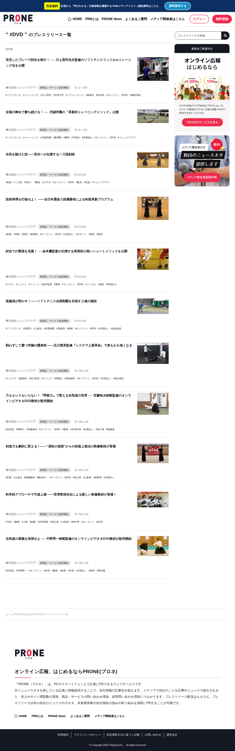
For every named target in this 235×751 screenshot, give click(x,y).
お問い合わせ (153, 734)
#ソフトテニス (13, 95)
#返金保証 (116, 328)
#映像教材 (29, 477)
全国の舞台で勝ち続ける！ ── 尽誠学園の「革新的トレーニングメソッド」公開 (62, 112)
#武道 (87, 182)
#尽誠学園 (45, 137)
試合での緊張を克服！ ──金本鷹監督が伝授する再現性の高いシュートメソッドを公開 (66, 251)
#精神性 (34, 234)
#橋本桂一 (42, 477)
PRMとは (92, 19)
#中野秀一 (21, 570)
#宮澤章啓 (42, 522)
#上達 (25, 522)
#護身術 (22, 378)
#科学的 (100, 95)
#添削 (92, 234)
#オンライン (112, 95)
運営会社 (171, 734)
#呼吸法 (58, 378)
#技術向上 (111, 284)
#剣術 (9, 182)
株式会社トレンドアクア (21, 87)
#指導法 (27, 328)
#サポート (81, 234)
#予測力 (75, 137)
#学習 (71, 570)
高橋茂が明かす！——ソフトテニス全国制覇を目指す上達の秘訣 (51, 301)
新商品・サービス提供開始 (54, 87)
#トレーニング (30, 95)
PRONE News (112, 19)
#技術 (25, 234)
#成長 (101, 284)
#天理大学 (58, 95)
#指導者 (97, 477)
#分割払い (68, 234)
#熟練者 (110, 429)
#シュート (21, 284)
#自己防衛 (34, 378)
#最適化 (90, 95)
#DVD (124, 95)
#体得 (92, 570)
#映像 (33, 522)
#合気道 (10, 429)
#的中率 (75, 522)
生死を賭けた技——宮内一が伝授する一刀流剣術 (40, 154)
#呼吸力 (20, 429)
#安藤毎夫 (31, 429)
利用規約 (63, 734)
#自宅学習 (75, 429)
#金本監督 (46, 284)
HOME (77, 19)
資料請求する (178, 5)
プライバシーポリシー (87, 734)
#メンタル (90, 284)
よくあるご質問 (136, 19)
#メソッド (34, 284)
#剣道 (9, 234)
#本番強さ (87, 137)
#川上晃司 (45, 95)
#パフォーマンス (75, 95)
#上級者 (87, 477)
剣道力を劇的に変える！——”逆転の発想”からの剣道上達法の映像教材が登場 (61, 446)
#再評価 (101, 570)
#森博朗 (57, 137)
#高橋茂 (60, 328)
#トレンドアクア (127, 137)
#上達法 (37, 328)
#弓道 (9, 522)
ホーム (9, 614)
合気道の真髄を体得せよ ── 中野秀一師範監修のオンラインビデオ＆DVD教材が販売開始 (69, 538)
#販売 (79, 182)
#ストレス (46, 378)
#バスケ (10, 284)
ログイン (199, 19)
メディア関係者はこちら (167, 19)
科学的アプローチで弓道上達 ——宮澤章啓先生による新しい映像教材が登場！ (61, 494)
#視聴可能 (135, 95)
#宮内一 (28, 182)
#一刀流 (18, 182)
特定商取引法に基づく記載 (123, 734)
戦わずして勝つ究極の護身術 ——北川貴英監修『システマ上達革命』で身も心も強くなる (69, 345)
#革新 (17, 234)
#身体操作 (69, 378)
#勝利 (66, 137)
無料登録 (222, 19)
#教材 (37, 182)
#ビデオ (46, 182)
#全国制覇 (49, 328)
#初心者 (100, 429)
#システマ (11, 378)
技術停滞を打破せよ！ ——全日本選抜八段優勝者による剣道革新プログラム (59, 199)
